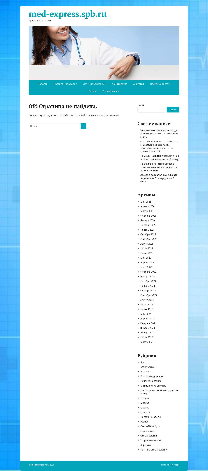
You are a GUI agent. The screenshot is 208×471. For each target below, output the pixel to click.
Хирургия (138, 83)
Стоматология (119, 83)
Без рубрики (147, 366)
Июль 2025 (146, 248)
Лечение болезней (93, 83)
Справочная (110, 91)
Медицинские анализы (153, 385)
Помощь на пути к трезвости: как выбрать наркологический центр (159, 157)
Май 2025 (145, 257)
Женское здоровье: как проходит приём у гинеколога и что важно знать (159, 133)
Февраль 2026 (148, 215)
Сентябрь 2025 (148, 239)
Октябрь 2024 (148, 290)
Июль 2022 (146, 337)
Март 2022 (146, 342)
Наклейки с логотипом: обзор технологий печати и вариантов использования (159, 167)
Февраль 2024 (148, 323)
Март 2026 (146, 211)
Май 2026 (145, 201)
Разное (93, 91)
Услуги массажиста (150, 440)
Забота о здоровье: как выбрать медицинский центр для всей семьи (159, 178)
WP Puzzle (174, 464)
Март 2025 (146, 267)
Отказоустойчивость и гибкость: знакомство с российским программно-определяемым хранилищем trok (159, 146)
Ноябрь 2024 (147, 285)
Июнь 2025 (146, 253)
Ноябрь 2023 (147, 332)
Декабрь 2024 (148, 281)
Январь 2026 (147, 220)
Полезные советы (160, 83)
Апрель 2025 (147, 262)
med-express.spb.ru (67, 13)
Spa (142, 362)
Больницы (146, 371)
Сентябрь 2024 (148, 295)
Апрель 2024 (147, 318)
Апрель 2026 (147, 206)
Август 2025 (147, 243)
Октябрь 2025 (148, 234)
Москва (144, 398)
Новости (43, 83)
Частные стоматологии (153, 449)
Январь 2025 (147, 276)
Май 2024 (145, 313)
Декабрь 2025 (148, 225)
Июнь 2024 (146, 309)
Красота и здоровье (65, 83)
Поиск (141, 105)
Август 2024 (147, 299)
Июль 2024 (146, 304)
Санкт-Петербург (150, 426)
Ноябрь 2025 (147, 229)
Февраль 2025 (148, 271)
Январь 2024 (147, 327)
